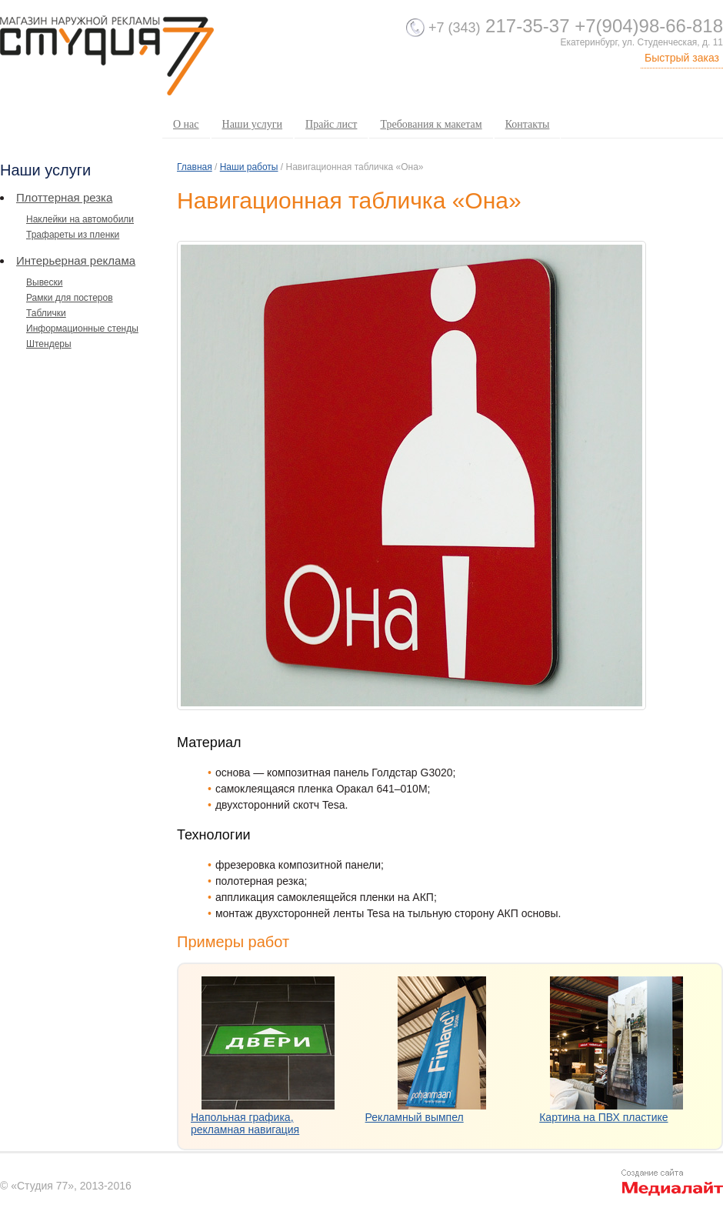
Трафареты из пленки (72, 234)
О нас (186, 124)
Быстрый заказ (682, 58)
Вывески (44, 282)
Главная (194, 167)
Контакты (527, 124)
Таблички (46, 313)
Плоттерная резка (64, 197)
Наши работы (249, 167)
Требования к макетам (430, 124)
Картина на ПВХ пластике (603, 1117)
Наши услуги (252, 124)
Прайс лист (331, 124)
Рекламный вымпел (414, 1117)
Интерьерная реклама (75, 260)
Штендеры (49, 344)
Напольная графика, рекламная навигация (245, 1123)
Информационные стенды (82, 328)
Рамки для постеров (69, 297)
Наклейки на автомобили (80, 219)
